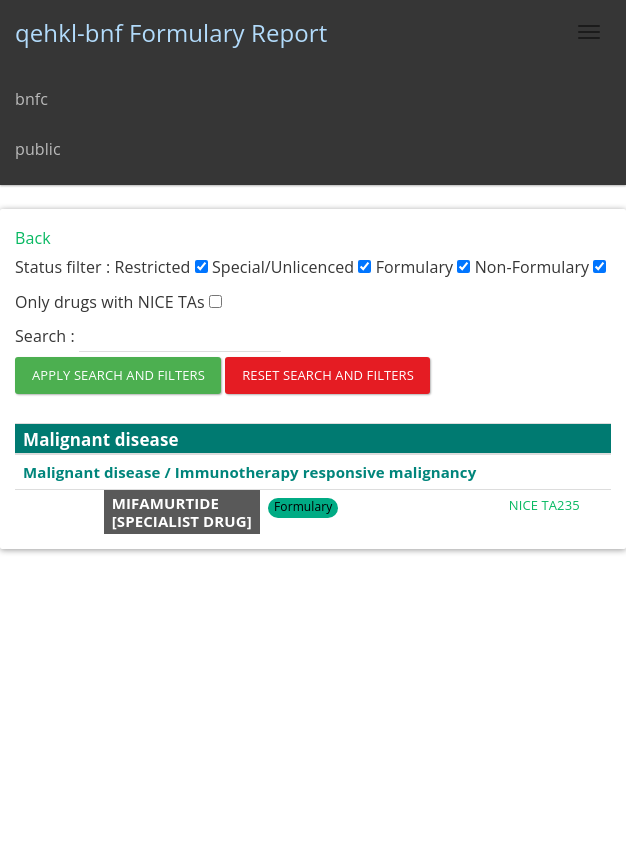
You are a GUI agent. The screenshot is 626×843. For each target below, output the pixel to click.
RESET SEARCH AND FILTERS (328, 375)
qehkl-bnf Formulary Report (171, 32)
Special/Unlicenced (292, 267)
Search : (148, 337)
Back (33, 238)
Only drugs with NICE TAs (118, 302)
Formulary (423, 267)
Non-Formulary (541, 267)
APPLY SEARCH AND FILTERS (118, 375)
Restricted (160, 267)
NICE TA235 (544, 505)
